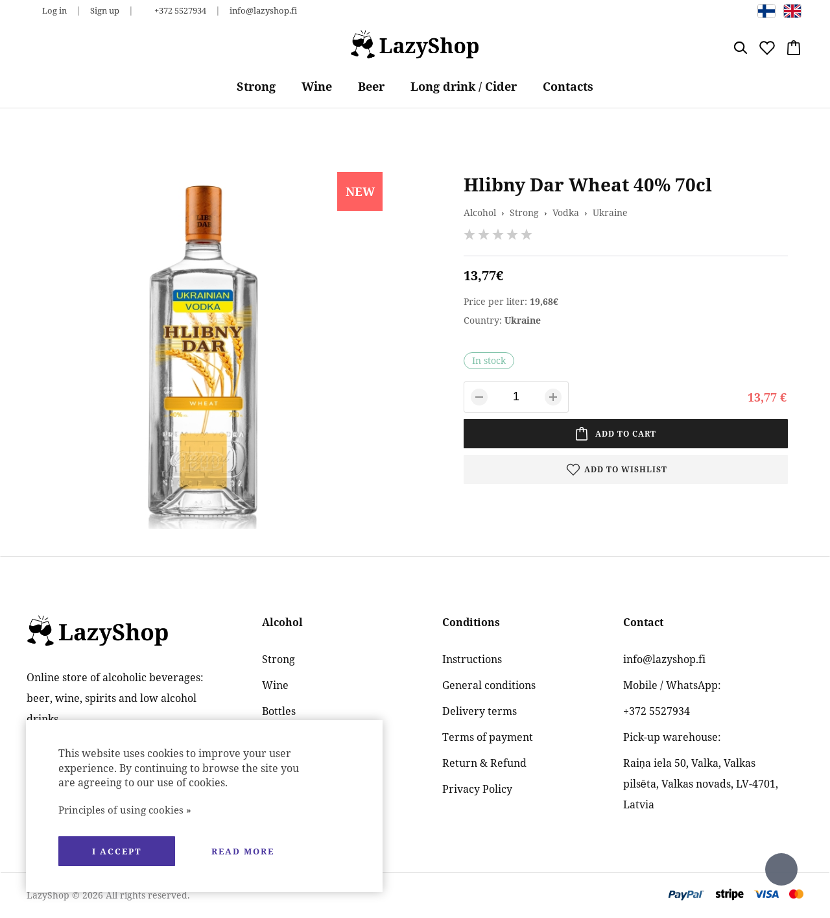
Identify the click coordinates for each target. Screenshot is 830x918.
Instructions (472, 659)
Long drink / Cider (463, 86)
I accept (116, 851)
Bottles (279, 711)
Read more (242, 851)
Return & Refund (484, 763)
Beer (371, 86)
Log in (54, 10)
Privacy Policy (477, 789)
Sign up (104, 10)
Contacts (568, 86)
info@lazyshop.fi (263, 10)
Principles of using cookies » (124, 809)
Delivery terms (479, 711)
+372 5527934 (180, 10)
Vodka (565, 212)
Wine (317, 86)
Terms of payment (487, 737)
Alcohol (480, 212)
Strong (256, 86)
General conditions (489, 685)
